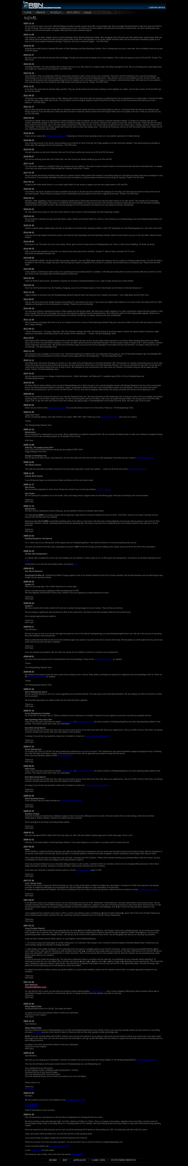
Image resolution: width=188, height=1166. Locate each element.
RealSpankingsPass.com (75, 1100)
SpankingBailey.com (35, 987)
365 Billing (37, 1032)
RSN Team (29, 1089)
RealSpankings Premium (146, 1060)
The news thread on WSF (59, 1146)
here (26, 560)
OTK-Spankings (31, 1104)
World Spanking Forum (57, 408)
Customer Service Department (97, 736)
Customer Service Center (148, 889)
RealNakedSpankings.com (56, 136)
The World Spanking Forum (71, 801)
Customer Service (104, 489)
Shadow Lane (36, 1150)
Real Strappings (31, 1106)
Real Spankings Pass (84, 722)
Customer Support (65, 756)
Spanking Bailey (67, 722)
